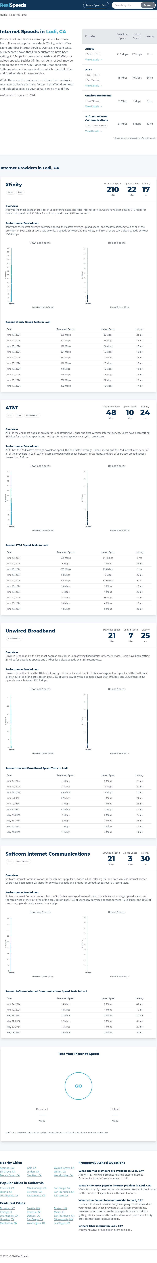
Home (3, 14)
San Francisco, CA (64, 1191)
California (14, 14)
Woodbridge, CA (63, 1175)
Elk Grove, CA (7, 1171)
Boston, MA (60, 1208)
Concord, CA (7, 1188)
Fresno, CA (6, 1191)
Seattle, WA (33, 1208)
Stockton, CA (34, 1175)
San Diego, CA (62, 1188)
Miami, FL (59, 1212)
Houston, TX (7, 1219)
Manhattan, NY (8, 1223)
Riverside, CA (34, 1191)
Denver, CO (33, 1215)
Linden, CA (33, 1171)
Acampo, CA (7, 1168)
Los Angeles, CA (9, 1195)
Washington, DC (36, 1223)
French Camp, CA (10, 1175)
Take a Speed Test (96, 5)
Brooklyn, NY (7, 1208)
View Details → (93, 59)
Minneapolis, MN (63, 1219)
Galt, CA (31, 1168)
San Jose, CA (61, 1195)
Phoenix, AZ (33, 1212)
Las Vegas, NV (62, 1223)
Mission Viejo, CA (36, 1188)
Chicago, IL (6, 1212)
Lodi (24, 14)
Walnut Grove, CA (64, 1168)
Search (148, 5)
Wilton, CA (60, 1171)
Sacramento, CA (36, 1195)
